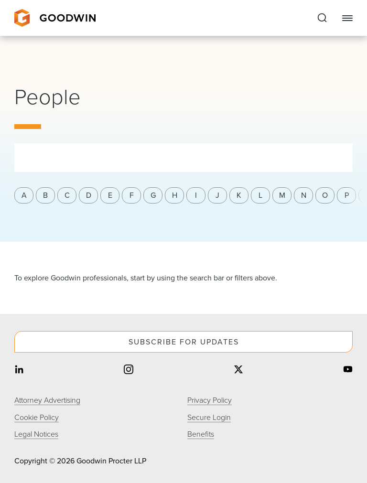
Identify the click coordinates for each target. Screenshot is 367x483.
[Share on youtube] (348, 370)
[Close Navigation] (347, 18)
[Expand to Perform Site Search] (322, 18)
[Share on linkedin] (19, 370)
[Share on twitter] (238, 370)
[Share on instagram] (128, 370)
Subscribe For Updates (184, 341)
